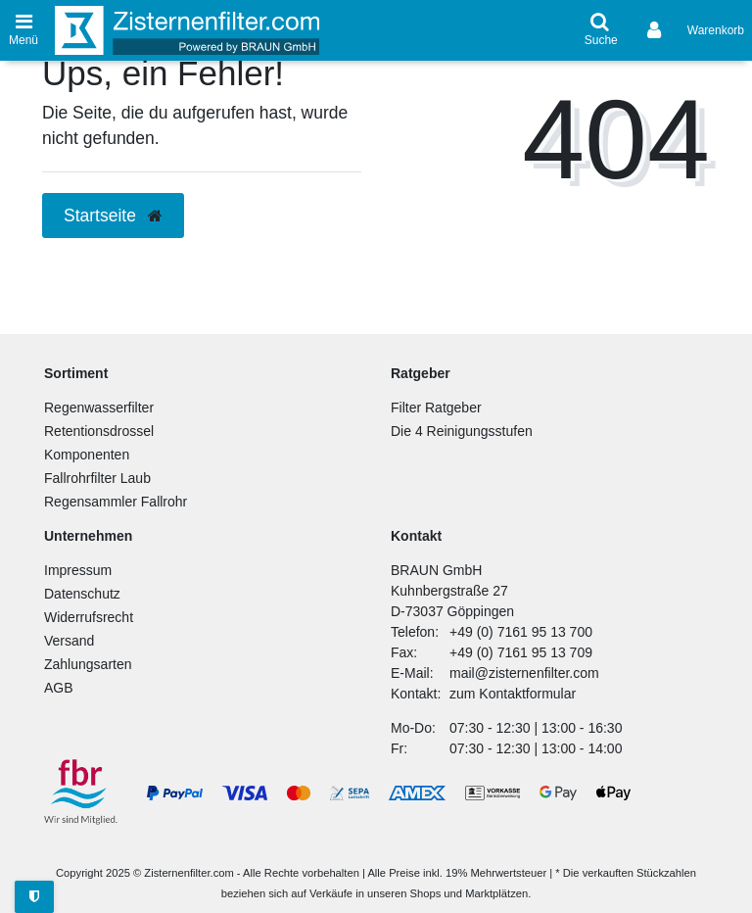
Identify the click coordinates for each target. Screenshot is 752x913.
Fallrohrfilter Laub (97, 478)
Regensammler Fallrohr (115, 501)
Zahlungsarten (88, 664)
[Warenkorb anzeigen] (715, 30)
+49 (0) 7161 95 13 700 (520, 632)
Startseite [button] (113, 215)
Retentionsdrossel (99, 431)
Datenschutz (82, 593)
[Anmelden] (656, 30)
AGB (58, 688)
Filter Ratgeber (436, 407)
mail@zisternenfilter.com (524, 673)
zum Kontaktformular (512, 693)
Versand (69, 641)
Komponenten (86, 454)
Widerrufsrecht (88, 617)
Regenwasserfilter (99, 407)
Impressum (78, 570)
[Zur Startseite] (187, 30)
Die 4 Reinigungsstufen (462, 431)
